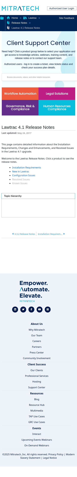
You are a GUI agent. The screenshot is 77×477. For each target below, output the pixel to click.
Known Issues (19, 183)
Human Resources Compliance (56, 107)
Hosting (36, 381)
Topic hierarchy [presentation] (12, 196)
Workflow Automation (20, 94)
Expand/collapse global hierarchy (2, 17)
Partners (36, 347)
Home (13, 18)
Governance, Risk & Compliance (20, 107)
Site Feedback (66, 18)
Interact (36, 434)
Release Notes (17, 23)
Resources (36, 393)
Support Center (36, 387)
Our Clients (37, 370)
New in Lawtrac (20, 171)
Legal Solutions (57, 94)
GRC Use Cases (36, 422)
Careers (36, 341)
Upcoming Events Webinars (36, 439)
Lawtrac (30, 18)
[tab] (38, 196)
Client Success (37, 364)
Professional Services (36, 376)
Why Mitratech (37, 329)
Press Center (37, 352)
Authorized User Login (61, 8)
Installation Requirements (26, 167)
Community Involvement (36, 358)
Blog (36, 399)
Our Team (36, 335)
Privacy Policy (55, 454)
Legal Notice (50, 457)
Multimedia (36, 410)
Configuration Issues (23, 175)
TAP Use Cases (37, 416)
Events (36, 428)
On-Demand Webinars (36, 445)
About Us (37, 324)
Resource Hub (37, 405)
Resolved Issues (21, 179)
